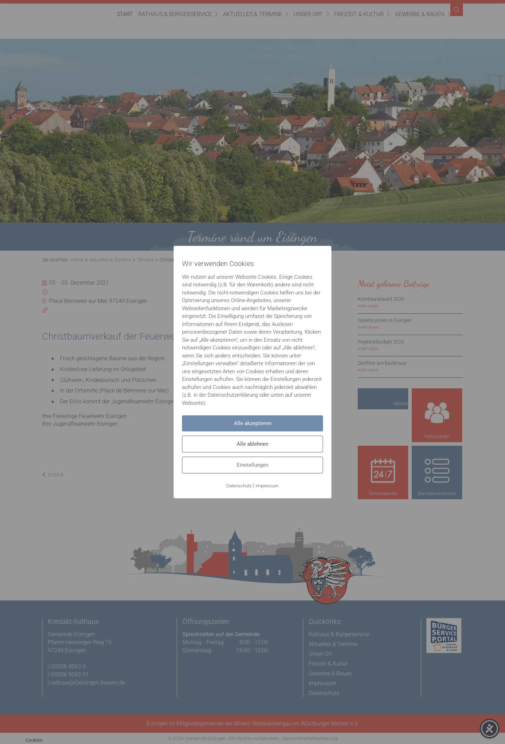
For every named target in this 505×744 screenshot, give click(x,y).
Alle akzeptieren (252, 423)
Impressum (267, 485)
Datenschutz (238, 485)
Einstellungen (252, 465)
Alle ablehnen (252, 444)
